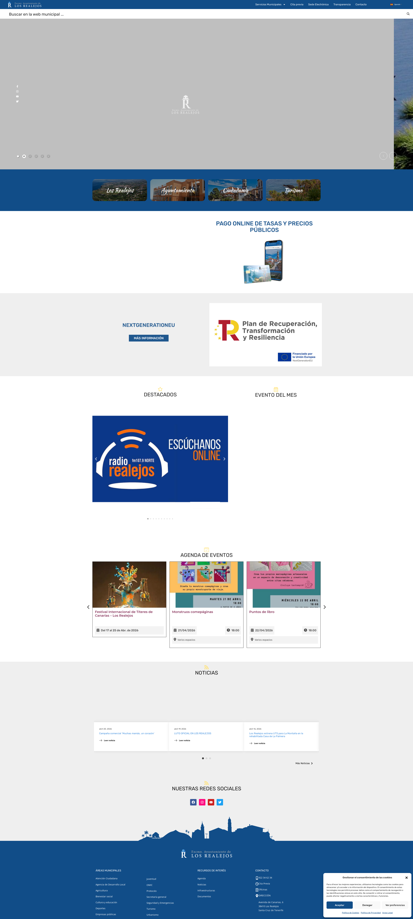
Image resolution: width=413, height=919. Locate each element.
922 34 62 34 (265, 877)
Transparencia (342, 4)
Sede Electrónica (318, 4)
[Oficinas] (257, 889)
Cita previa (296, 4)
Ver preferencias (395, 905)
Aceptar (339, 905)
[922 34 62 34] (257, 878)
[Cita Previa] (257, 884)
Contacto (361, 4)
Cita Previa (264, 883)
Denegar (367, 905)
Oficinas (263, 889)
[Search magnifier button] (408, 13)
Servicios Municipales (270, 4)
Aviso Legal (387, 913)
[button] (406, 877)
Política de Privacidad (371, 913)
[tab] (18, 156)
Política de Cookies (350, 913)
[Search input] (206, 14)
